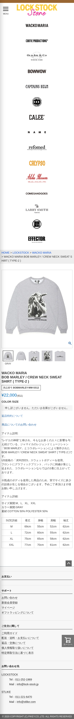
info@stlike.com (26, 701)
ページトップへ (69, 563)
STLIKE (6, 691)
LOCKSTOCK (21, 252)
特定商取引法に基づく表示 (18, 652)
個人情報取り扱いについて (18, 647)
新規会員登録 (10, 602)
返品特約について (12, 415)
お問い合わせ (10, 597)
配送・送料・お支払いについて (20, 637)
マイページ (8, 607)
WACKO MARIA (41, 252)
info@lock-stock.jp (28, 684)
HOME (6, 252)
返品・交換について (14, 642)
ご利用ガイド (10, 633)
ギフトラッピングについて (18, 612)
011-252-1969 (23, 679)
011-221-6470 (23, 696)
